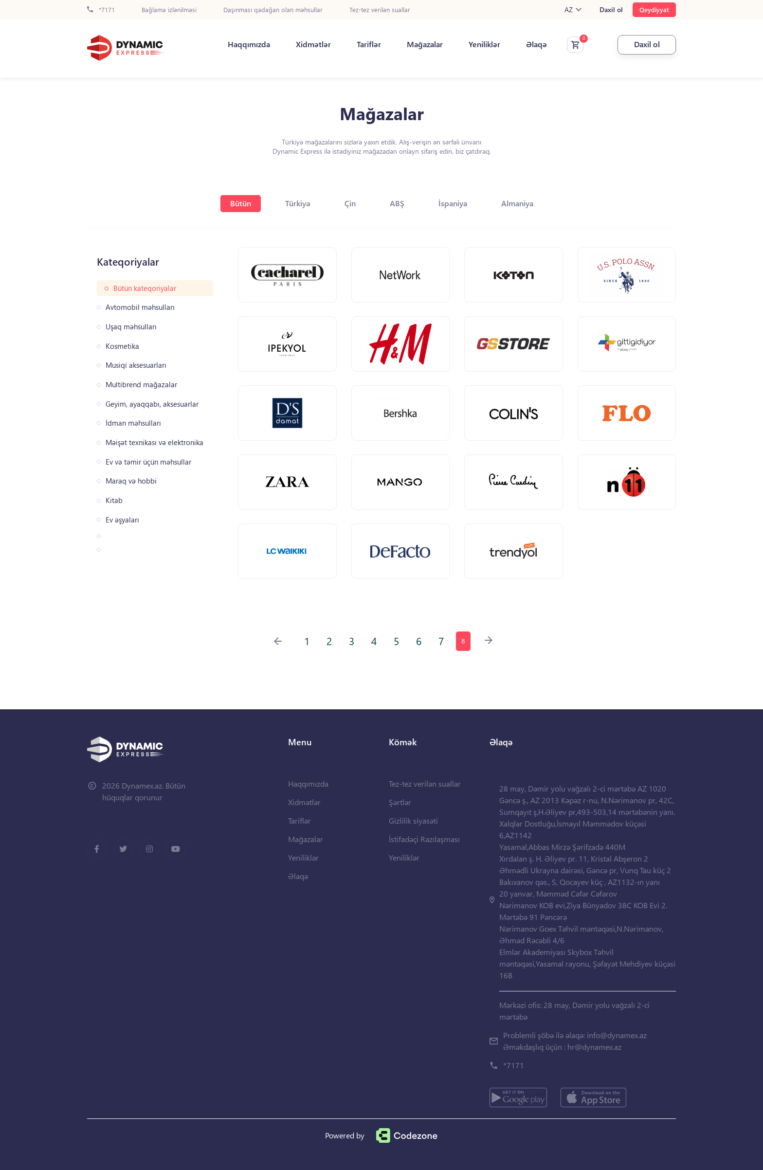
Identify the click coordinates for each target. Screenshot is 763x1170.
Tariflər (369, 44)
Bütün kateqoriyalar (144, 288)
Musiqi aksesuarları (136, 365)
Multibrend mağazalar (141, 384)
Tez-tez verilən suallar (379, 10)
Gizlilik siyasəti (413, 820)
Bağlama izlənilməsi (169, 10)
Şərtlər (400, 802)
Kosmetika (122, 346)
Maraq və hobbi (131, 481)
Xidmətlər (313, 44)
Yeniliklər (484, 44)
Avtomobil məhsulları (140, 307)
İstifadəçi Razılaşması (424, 839)
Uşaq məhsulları (131, 326)
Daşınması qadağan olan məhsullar (273, 10)
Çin (350, 203)
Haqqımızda (249, 44)
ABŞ (397, 203)
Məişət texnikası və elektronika (154, 442)
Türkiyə (297, 203)
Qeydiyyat (654, 9)
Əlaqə (536, 44)
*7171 (101, 10)
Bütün (240, 203)
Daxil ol (611, 10)
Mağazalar (425, 44)
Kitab (114, 500)
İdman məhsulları (133, 423)
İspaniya (452, 203)
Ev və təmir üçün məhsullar (148, 462)
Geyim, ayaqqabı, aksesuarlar (152, 404)
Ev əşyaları (122, 519)
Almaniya (517, 203)
